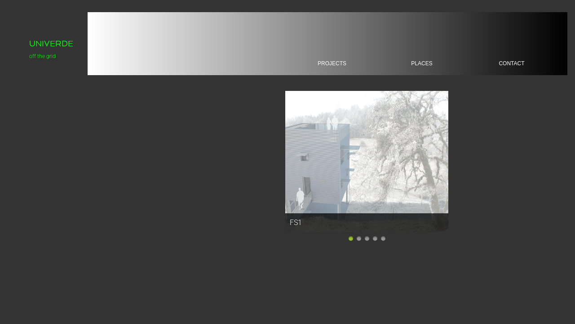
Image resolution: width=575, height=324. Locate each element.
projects (332, 63)
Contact (511, 63)
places (421, 63)
